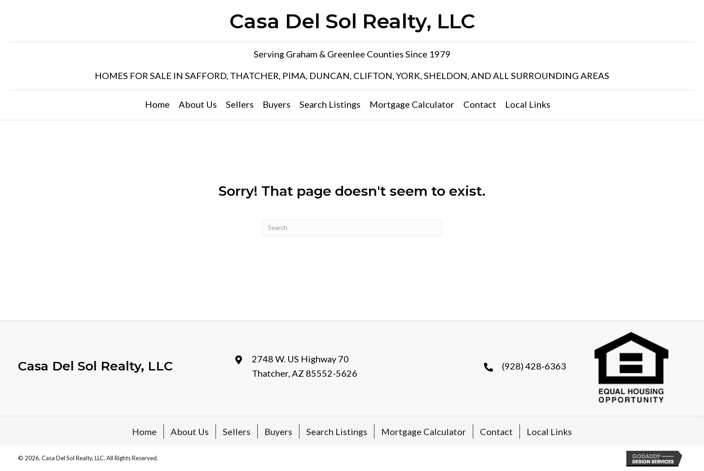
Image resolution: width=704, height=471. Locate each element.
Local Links (549, 431)
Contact (496, 431)
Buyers (278, 431)
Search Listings (336, 431)
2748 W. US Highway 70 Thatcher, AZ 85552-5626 (304, 366)
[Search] (352, 227)
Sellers (237, 431)
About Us (190, 431)
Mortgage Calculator (423, 431)
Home (144, 431)
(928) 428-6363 (534, 366)
